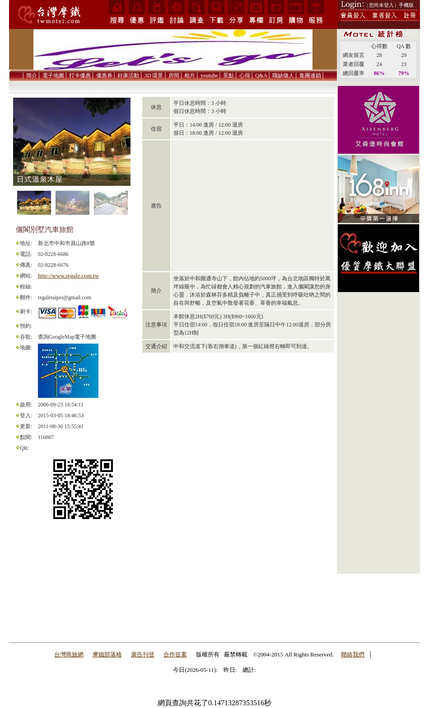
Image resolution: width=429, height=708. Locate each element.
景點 (228, 75)
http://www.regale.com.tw (68, 275)
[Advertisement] (378, 437)
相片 (189, 75)
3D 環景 (154, 75)
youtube (209, 75)
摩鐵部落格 (107, 654)
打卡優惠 (80, 75)
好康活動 (128, 75)
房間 (173, 75)
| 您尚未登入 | (381, 5)
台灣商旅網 (69, 654)
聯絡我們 (352, 654)
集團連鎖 (310, 75)
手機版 (406, 5)
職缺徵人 (283, 75)
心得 (244, 75)
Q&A (261, 75)
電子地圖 (53, 75)
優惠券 (104, 75)
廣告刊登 (142, 654)
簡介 (31, 75)
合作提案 (175, 654)
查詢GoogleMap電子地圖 (67, 337)
